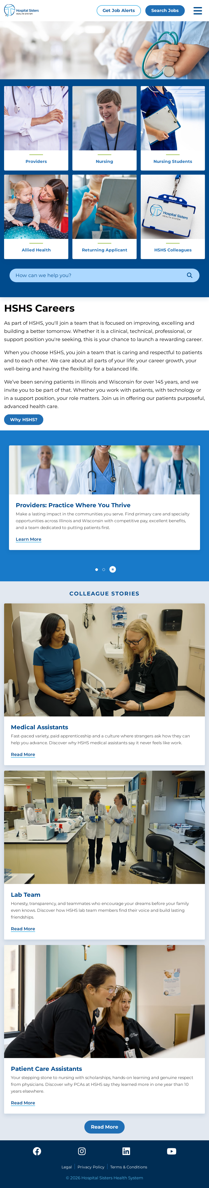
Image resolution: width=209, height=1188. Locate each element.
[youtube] (171, 1151)
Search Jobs (165, 10)
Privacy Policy (91, 1167)
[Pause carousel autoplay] (112, 569)
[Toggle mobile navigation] (197, 11)
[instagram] (82, 1151)
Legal (67, 1167)
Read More (104, 1127)
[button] (96, 569)
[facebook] (37, 1151)
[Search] (189, 275)
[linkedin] (126, 1151)
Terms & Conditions (128, 1167)
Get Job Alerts (119, 10)
